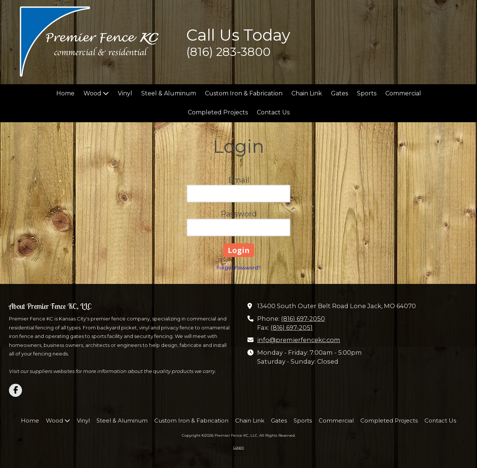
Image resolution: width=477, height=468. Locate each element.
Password (239, 213)
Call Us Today (238, 35)
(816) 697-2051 (292, 327)
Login (238, 447)
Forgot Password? (238, 268)
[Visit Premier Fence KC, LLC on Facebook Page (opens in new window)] (15, 390)
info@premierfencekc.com (298, 340)
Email (238, 180)
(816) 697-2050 (303, 318)
